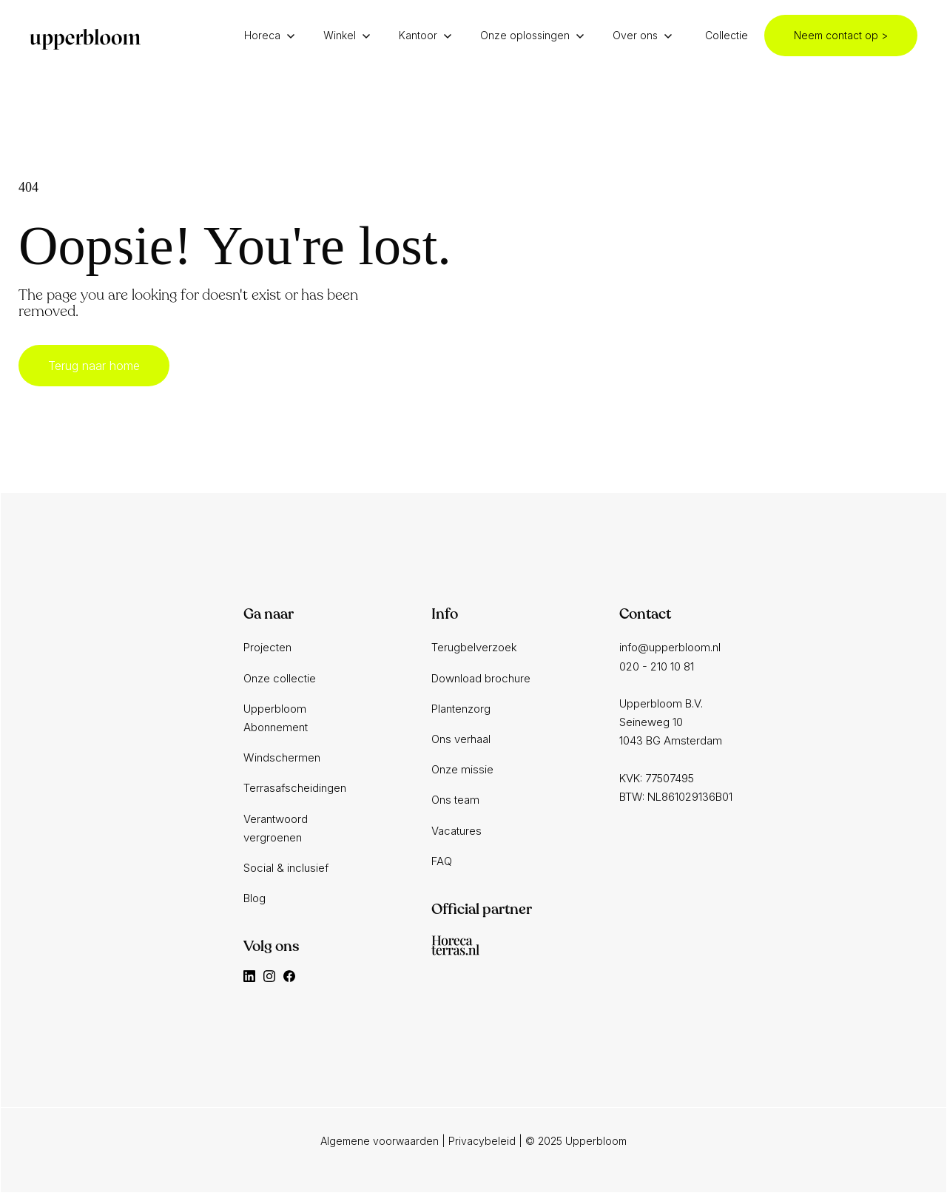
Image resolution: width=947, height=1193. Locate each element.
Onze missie (462, 769)
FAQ (441, 861)
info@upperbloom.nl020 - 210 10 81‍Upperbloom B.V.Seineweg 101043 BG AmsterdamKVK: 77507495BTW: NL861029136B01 (675, 722)
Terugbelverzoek (474, 647)
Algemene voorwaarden (379, 1141)
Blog (254, 898)
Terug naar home (94, 365)
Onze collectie (279, 678)
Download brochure (480, 678)
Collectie (726, 35)
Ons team (455, 800)
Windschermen (281, 757)
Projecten (267, 647)
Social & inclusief (285, 868)
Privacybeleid (482, 1141)
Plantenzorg (461, 709)
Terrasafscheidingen (294, 788)
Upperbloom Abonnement (275, 718)
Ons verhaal (461, 739)
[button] (273, 35)
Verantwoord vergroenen (275, 828)
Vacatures (456, 831)
